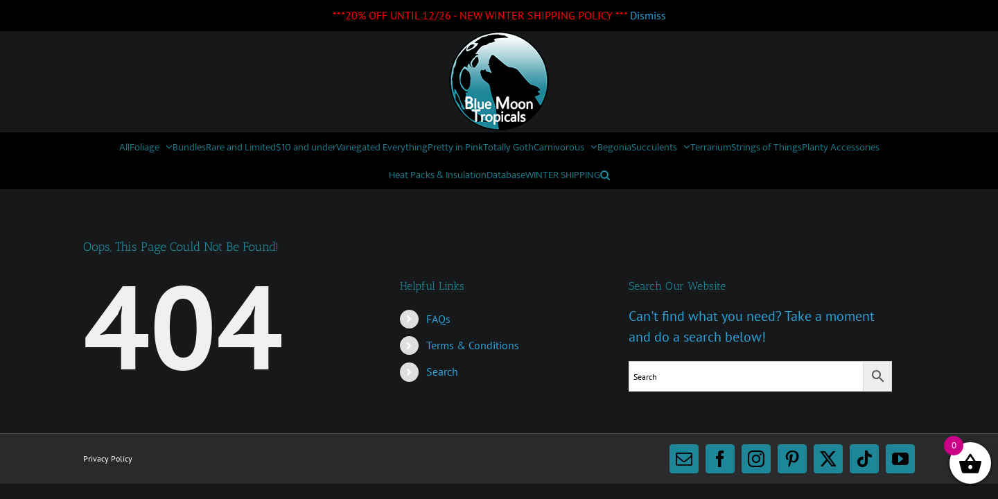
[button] (762, 175)
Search (442, 371)
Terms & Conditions (472, 345)
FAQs (438, 319)
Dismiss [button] (648, 15)
